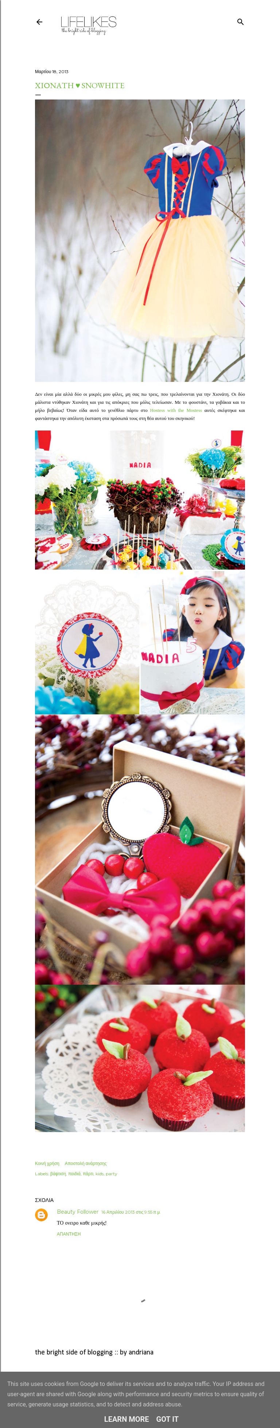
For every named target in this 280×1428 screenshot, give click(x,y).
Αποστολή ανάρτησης (86, 1163)
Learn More (126, 1419)
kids (100, 1173)
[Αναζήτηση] (240, 20)
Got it (167, 1419)
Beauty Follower (77, 1212)
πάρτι (88, 1173)
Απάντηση (69, 1234)
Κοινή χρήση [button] (47, 1163)
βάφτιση (58, 1173)
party (111, 1173)
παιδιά (74, 1173)
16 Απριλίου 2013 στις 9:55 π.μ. (131, 1212)
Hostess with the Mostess (176, 410)
